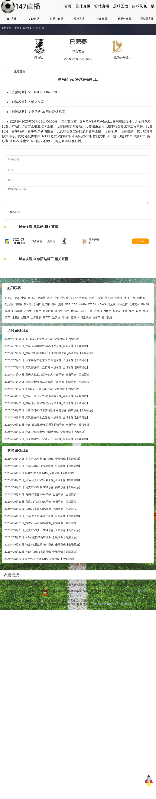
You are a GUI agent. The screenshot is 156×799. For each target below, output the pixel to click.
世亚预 (64, 313)
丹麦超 (98, 326)
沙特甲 (28, 326)
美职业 (74, 313)
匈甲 (138, 326)
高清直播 (146, 255)
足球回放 (120, 10)
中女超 (99, 313)
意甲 (91, 313)
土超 (125, 326)
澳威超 (9, 326)
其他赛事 (27, 35)
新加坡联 (48, 326)
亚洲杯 (118, 313)
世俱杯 (75, 326)
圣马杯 (75, 333)
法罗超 (56, 333)
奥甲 (131, 326)
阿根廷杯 (122, 319)
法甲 (56, 313)
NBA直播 (11, 25)
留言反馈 (77, 610)
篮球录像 (139, 10)
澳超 (60, 319)
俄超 (126, 313)
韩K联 (27, 319)
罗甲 (7, 333)
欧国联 (9, 319)
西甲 (49, 313)
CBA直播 (34, 25)
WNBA (83, 319)
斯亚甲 (25, 333)
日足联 (111, 319)
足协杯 (37, 319)
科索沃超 (85, 333)
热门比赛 (39, 35)
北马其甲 (134, 319)
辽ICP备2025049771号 (105, 619)
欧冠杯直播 (124, 25)
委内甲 (59, 326)
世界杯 (9, 313)
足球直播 (82, 10)
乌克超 (117, 326)
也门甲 (46, 319)
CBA (74, 319)
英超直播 (79, 25)
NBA (67, 319)
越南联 (18, 326)
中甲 (133, 313)
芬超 (90, 326)
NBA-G (102, 319)
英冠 (83, 326)
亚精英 (41, 313)
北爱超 (16, 333)
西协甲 (107, 326)
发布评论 (13, 221)
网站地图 (126, 619)
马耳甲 (47, 333)
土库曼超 (36, 333)
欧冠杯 (32, 313)
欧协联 (141, 313)
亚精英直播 (147, 25)
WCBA (92, 319)
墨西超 (109, 313)
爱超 (145, 326)
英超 (17, 313)
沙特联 (83, 313)
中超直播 (101, 25)
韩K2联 (145, 319)
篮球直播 (101, 10)
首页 (68, 10)
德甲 (54, 319)
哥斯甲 (37, 326)
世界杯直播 (56, 25)
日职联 (18, 319)
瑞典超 (66, 333)
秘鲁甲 (96, 333)
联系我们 (143, 606)
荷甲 (67, 326)
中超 (24, 313)
